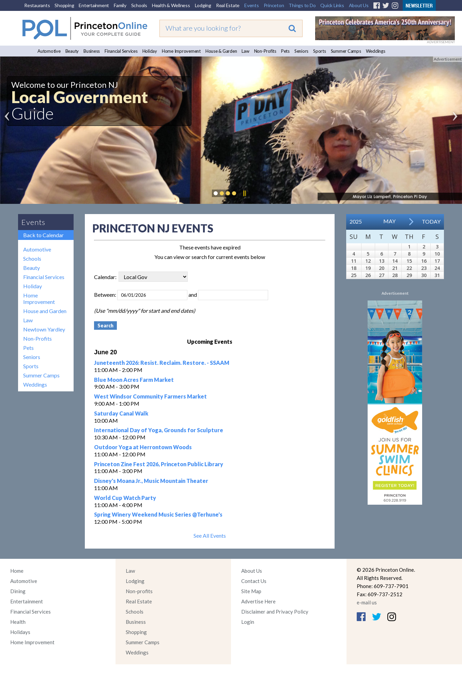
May (389, 221)
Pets (285, 51)
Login (247, 622)
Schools (139, 5)
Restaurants (37, 5)
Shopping (64, 5)
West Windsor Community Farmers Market (150, 396)
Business (91, 51)
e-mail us (367, 602)
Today (431, 221)
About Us (359, 5)
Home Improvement (181, 51)
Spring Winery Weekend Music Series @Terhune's (158, 514)
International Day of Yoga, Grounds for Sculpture (158, 430)
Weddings (375, 51)
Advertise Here (258, 601)
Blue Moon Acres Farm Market (134, 379)
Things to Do (302, 5)
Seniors (301, 51)
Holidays (20, 632)
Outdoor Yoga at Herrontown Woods (143, 447)
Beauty (72, 51)
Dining (18, 591)
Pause (244, 193)
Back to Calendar (43, 235)
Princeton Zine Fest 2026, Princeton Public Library (158, 464)
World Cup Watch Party (125, 497)
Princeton (274, 5)
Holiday (149, 51)
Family (120, 5)
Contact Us (253, 581)
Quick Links (332, 5)
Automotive (49, 51)
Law (245, 51)
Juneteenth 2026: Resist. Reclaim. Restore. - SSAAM (161, 362)
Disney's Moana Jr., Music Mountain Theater (151, 480)
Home (17, 571)
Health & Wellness (171, 5)
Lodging (203, 5)
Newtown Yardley (44, 329)
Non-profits (139, 591)
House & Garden (221, 51)
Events (251, 5)
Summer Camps (346, 51)
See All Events (210, 535)
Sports (319, 51)
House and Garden (44, 311)
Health (18, 622)
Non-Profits (265, 51)
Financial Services (121, 51)
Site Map (251, 591)
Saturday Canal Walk (121, 413)
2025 (356, 221)
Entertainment (94, 5)
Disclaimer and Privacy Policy (274, 611)
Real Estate (228, 5)
